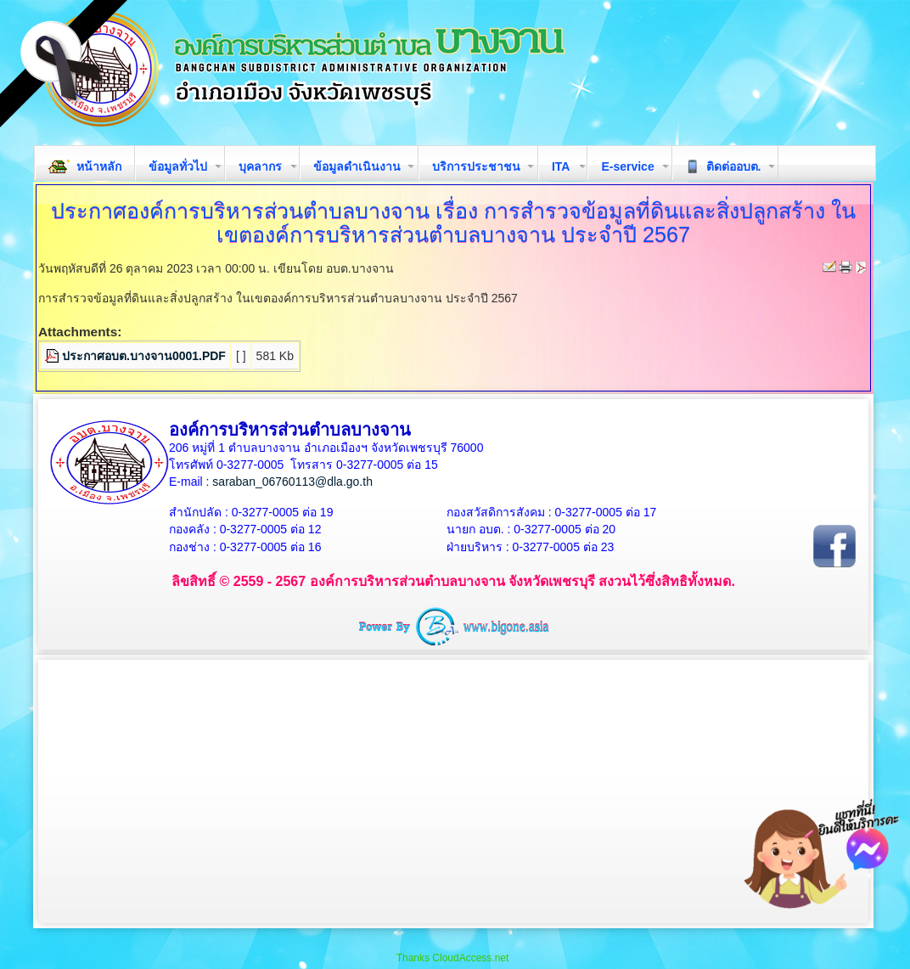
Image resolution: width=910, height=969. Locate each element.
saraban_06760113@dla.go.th (292, 481)
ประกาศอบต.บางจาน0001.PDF (144, 356)
